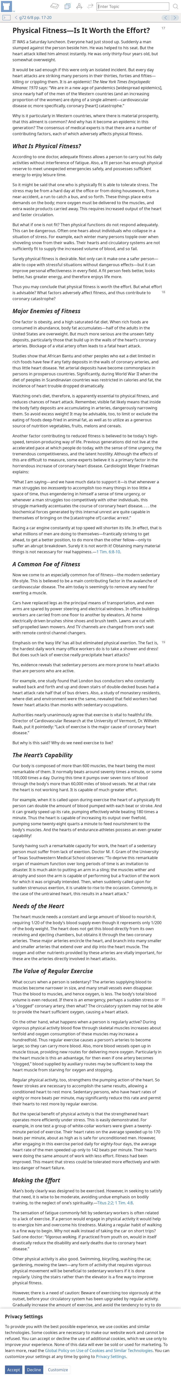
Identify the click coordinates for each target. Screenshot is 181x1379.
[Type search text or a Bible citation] (130, 6)
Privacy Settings (111, 1356)
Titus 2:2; (105, 1203)
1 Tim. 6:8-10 (108, 552)
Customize (58, 1370)
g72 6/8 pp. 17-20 (33, 17)
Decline (34, 1370)
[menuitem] (7, 6)
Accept (13, 1370)
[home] (7, 6)
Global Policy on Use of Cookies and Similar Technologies (99, 1350)
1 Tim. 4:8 (123, 1203)
